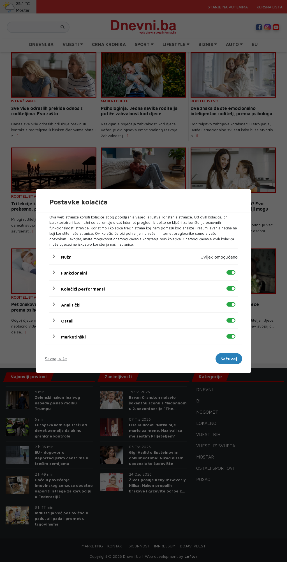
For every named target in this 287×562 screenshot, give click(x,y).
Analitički (70, 304)
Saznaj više (56, 358)
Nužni (67, 256)
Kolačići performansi (83, 288)
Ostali (67, 320)
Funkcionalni (74, 272)
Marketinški (73, 336)
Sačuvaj (229, 358)
